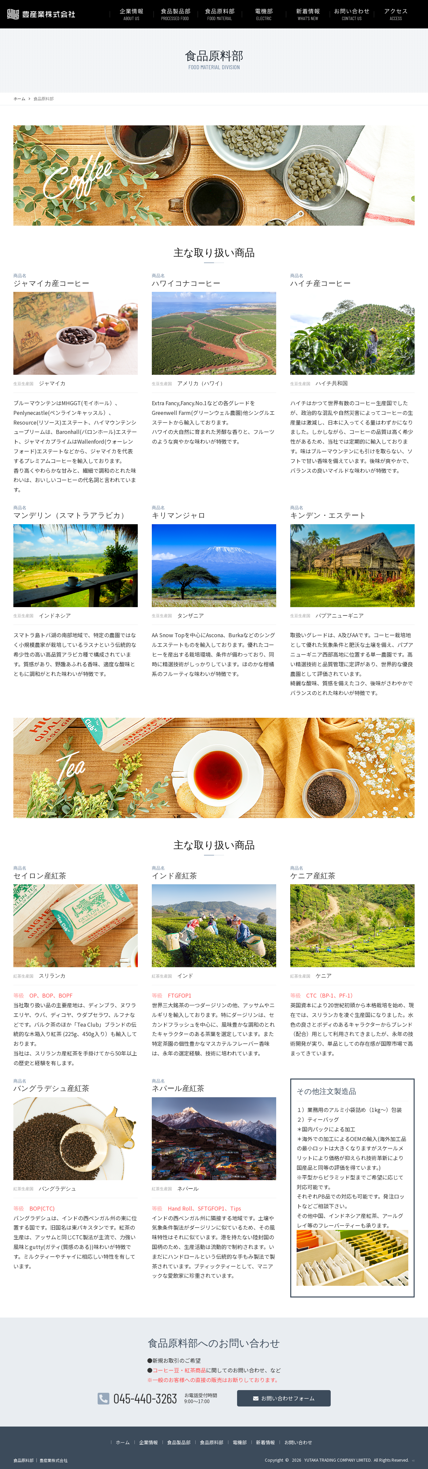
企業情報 (148, 1442)
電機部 (240, 1442)
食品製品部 (179, 1442)
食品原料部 (211, 1442)
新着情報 (265, 1442)
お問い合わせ (298, 1442)
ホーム (19, 98)
